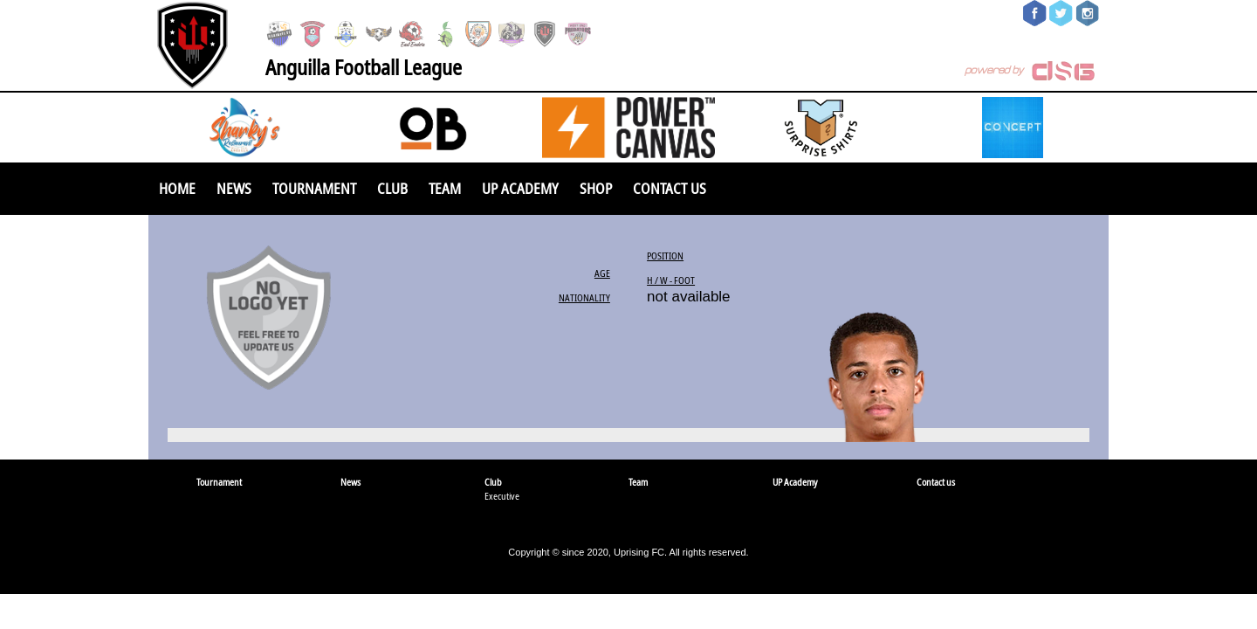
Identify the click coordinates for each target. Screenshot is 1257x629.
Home (177, 188)
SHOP (596, 188)
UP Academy (520, 188)
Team (445, 188)
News (233, 188)
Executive (501, 495)
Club (392, 188)
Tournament (314, 188)
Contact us (669, 188)
